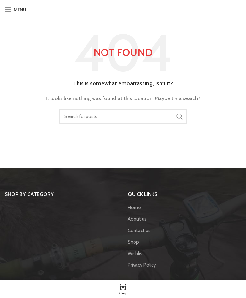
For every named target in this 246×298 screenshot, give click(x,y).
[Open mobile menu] (15, 9)
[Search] (123, 116)
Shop (133, 242)
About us (137, 219)
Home (134, 207)
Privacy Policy (142, 265)
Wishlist (136, 253)
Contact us (139, 230)
